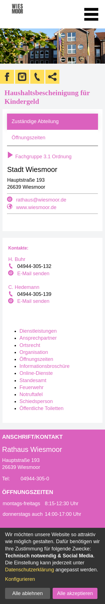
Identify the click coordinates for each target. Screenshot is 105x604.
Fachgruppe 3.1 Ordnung (39, 156)
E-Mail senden (33, 273)
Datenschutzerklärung (29, 569)
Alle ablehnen (27, 593)
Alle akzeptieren (75, 593)
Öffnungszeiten (28, 137)
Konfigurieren (20, 579)
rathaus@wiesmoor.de (41, 200)
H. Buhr (16, 259)
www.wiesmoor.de (36, 207)
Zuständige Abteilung (35, 121)
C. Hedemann (23, 287)
